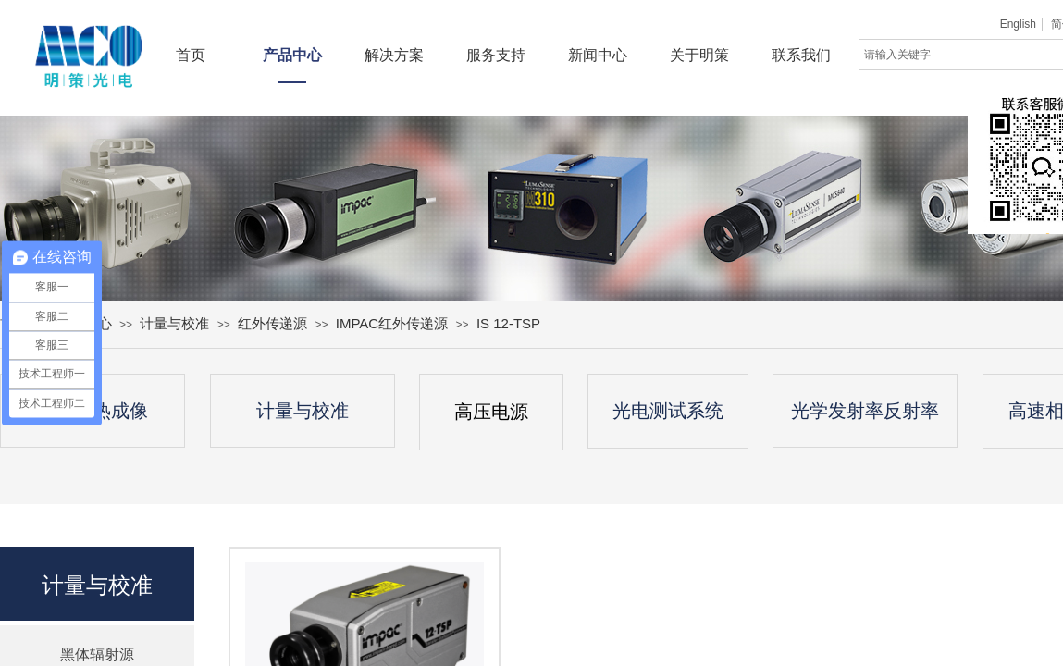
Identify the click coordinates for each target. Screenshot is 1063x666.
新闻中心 (597, 55)
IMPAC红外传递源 (392, 323)
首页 (190, 55)
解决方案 (394, 55)
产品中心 (292, 55)
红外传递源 (272, 323)
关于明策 (699, 55)
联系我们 (801, 55)
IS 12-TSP (508, 323)
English (1018, 24)
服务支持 (495, 55)
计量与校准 (174, 323)
